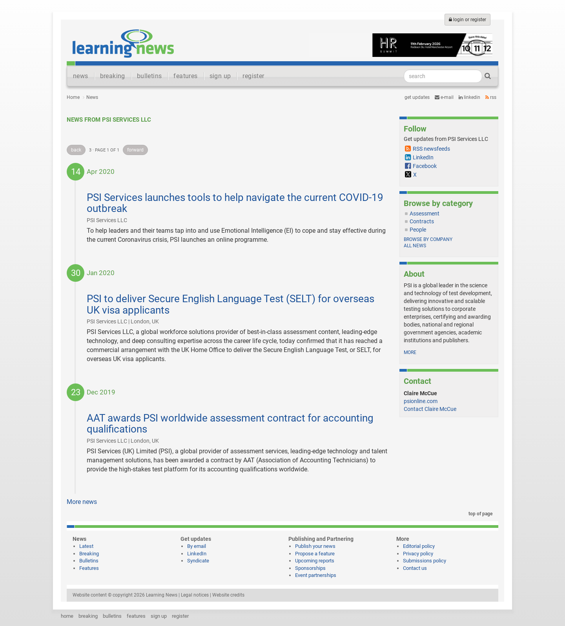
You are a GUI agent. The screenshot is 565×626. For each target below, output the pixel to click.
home (67, 616)
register (253, 76)
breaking (112, 76)
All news (415, 245)
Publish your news (315, 546)
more (410, 352)
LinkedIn (469, 97)
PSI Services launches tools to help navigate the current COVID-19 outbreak (235, 203)
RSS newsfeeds (431, 149)
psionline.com (420, 401)
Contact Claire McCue (430, 409)
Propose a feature (315, 554)
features (185, 76)
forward (135, 150)
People (418, 229)
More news (82, 502)
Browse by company (428, 239)
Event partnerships (315, 575)
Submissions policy (424, 561)
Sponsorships (310, 568)
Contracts (422, 221)
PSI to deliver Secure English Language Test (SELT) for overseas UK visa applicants (230, 304)
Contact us (415, 568)
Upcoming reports (314, 561)
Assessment (424, 213)
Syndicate (198, 561)
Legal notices (195, 595)
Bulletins (88, 561)
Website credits (228, 595)
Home (73, 97)
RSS (490, 97)
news (80, 76)
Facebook (425, 166)
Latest (86, 546)
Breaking (89, 554)
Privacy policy (418, 554)
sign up (220, 76)
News (92, 97)
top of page (479, 513)
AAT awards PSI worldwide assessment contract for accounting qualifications (230, 423)
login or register (467, 19)
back (76, 150)
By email (196, 546)
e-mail (444, 97)
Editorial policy (419, 546)
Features (89, 568)
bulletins (149, 76)
